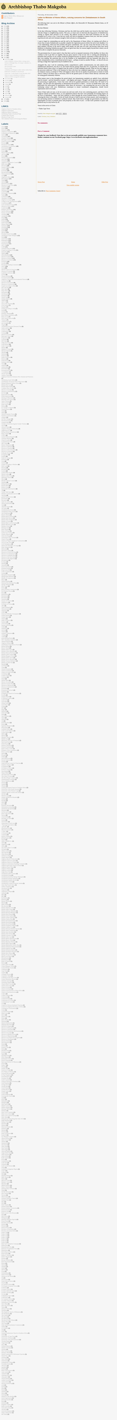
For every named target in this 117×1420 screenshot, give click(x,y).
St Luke (4, 1294)
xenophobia (5, 216)
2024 (5, 30)
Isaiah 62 (4, 1135)
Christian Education (7, 248)
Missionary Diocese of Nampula (10, 740)
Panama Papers (6, 1206)
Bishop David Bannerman (9, 920)
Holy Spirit (5, 289)
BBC (3, 894)
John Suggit (5, 1149)
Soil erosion (5, 1279)
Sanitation (4, 226)
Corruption (4, 136)
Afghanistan (5, 844)
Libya (3, 1167)
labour (3, 1393)
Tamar (3, 1307)
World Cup (4, 297)
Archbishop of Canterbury (9, 146)
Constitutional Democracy (9, 133)
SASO (3, 1268)
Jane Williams (5, 716)
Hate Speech (5, 1104)
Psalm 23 (4, 1239)
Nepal (3, 1190)
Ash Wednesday (6, 513)
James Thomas (6, 401)
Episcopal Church (6, 336)
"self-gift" (4, 826)
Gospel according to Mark (9, 286)
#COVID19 (5, 368)
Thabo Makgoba (7, 18)
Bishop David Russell (7, 924)
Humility (4, 1123)
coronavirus (5, 242)
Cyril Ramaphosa (6, 544)
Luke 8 (3, 1170)
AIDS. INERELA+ (7, 841)
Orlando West (5, 1200)
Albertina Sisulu (6, 506)
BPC (3, 896)
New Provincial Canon (10, 66)
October (7, 80)
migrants (4, 365)
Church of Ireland (6, 989)
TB (2, 490)
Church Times (5, 539)
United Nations (6, 615)
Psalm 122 (4, 1235)
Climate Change (6, 138)
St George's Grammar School (9, 1286)
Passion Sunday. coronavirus (9, 1208)
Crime (3, 1010)
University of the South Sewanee (10, 789)
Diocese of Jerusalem (7, 1029)
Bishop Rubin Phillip (7, 386)
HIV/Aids (4, 341)
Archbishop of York (7, 881)
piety (3, 1401)
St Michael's (5, 1297)
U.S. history (5, 1328)
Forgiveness (5, 338)
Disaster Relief (6, 1041)
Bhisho (3, 903)
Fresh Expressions (6, 396)
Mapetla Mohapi (6, 1175)
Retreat (3, 406)
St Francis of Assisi (7, 768)
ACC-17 (4, 302)
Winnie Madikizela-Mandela (9, 797)
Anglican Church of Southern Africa (11, 109)
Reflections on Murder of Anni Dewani (14, 71)
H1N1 (3, 1099)
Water (3, 412)
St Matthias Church (7, 1296)
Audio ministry (6, 328)
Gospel (3, 706)
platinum (4, 1403)
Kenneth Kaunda (6, 568)
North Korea (5, 743)
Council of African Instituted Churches (12, 1005)
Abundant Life (5, 198)
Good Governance (6, 141)
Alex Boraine (5, 852)
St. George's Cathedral (8, 407)
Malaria (4, 347)
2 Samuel (4, 834)
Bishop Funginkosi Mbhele (9, 925)
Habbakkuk (5, 1101)
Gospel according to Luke (9, 250)
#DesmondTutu (6, 828)
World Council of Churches (9, 269)
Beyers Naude (5, 648)
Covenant (4, 677)
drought (4, 800)
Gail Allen (4, 701)
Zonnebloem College (7, 1362)
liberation (4, 810)
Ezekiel (4, 456)
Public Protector (6, 357)
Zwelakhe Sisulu (6, 1364)
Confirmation (5, 331)
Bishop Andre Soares (7, 909)
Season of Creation (7, 601)
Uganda (4, 784)
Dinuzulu (4, 549)
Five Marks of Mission (8, 1071)
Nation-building (6, 581)
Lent (3, 175)
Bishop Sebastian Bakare (8, 950)
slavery (3, 815)
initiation (4, 1391)
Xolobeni (4, 1357)
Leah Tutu (4, 1162)
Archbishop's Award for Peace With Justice (13, 381)
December (8, 59)
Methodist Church (6, 477)
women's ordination (7, 633)
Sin (2, 1278)
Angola (4, 325)
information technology (8, 807)
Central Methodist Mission (9, 979)
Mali (3, 1174)
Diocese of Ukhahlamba (8, 687)
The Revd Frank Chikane (8, 1320)
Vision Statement (6, 174)
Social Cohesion (6, 760)
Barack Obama (6, 515)
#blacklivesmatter (6, 830)
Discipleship (5, 560)
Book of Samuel (6, 961)
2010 (5, 57)
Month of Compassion (8, 578)
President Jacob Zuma (8, 234)
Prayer (3, 128)
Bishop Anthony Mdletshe (9, 911)
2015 (5, 48)
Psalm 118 (4, 1232)
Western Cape (5, 795)
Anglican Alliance (6, 643)
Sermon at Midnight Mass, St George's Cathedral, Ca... (18, 63)
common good (5, 321)
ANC (3, 843)
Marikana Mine (6, 190)
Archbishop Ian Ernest (8, 510)
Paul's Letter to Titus (7, 748)
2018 (5, 42)
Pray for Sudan (8, 68)
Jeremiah (4, 719)
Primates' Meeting (6, 313)
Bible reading (5, 904)
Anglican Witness (6, 868)
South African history (7, 1281)
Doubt (3, 1044)
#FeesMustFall (6, 255)
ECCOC (4, 393)
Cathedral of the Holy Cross (9, 977)
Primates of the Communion (9, 750)
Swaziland (4, 227)
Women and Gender (7, 157)
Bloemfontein (5, 958)
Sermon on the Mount (7, 1276)
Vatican (4, 618)
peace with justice (6, 813)
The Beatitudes (6, 1313)
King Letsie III (6, 570)
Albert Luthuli (5, 851)
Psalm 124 (4, 1237)
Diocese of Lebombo (7, 271)
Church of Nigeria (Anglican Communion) (13, 541)
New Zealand (5, 1193)
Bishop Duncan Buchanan (9, 653)
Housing (4, 467)
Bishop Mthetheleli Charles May (10, 945)
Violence (4, 320)
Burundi (4, 664)
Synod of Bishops (6, 167)
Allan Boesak (5, 854)
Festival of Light (6, 1070)
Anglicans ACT (6, 430)
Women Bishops (6, 276)
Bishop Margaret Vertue (8, 656)
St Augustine (5, 766)
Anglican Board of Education (10, 859)
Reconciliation (5, 172)
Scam (3, 1271)
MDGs (3, 734)
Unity (3, 1334)
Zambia (4, 799)
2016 (5, 46)
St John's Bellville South (8, 1291)
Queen (3, 753)
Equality (4, 307)
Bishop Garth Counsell (8, 654)
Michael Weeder (6, 351)
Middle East (5, 739)
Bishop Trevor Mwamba (8, 659)
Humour (4, 1125)
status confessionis (7, 1412)
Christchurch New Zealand (9, 537)
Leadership (5, 208)
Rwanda (4, 755)
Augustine (4, 890)
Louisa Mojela (5, 732)
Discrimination (6, 1042)
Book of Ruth (5, 433)
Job (2, 721)
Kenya (3, 724)
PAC (3, 1201)
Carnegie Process (6, 974)
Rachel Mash (5, 485)
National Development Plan (9, 583)
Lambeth (4, 191)
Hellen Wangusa (6, 1107)
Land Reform (5, 344)
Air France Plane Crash (8, 847)
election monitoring (7, 1383)
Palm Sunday (5, 1205)
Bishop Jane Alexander (8, 932)
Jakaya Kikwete (6, 1138)
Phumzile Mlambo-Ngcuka (9, 1219)
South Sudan (5, 222)
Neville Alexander (6, 1192)
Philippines (5, 1218)
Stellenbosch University (8, 1302)
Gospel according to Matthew (10, 464)
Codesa (4, 994)
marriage (4, 1395)
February (7, 95)
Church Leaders (6, 440)
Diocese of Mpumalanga (8, 1036)
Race (3, 592)
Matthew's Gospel (6, 349)
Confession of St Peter (8, 1000)
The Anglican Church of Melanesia (11, 1312)
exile (3, 1385)
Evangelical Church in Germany (10, 693)
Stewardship (5, 771)
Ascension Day (6, 888)
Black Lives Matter (7, 956)
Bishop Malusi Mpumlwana (9, 938)
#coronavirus (5, 243)
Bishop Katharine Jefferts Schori (10, 383)
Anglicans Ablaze (6, 177)
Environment (5, 148)
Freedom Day (5, 1078)
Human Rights (5, 224)
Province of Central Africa (9, 1231)
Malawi (4, 735)
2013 (5, 51)
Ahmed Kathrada (6, 641)
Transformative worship (8, 779)
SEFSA (4, 1270)
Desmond (4, 1021)
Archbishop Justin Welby (8, 380)
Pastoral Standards (7, 747)
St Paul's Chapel (6, 769)
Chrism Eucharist (6, 669)
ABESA (4, 300)
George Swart (5, 1084)
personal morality (6, 1399)
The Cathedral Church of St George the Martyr (14, 118)
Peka (3, 1214)
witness (4, 631)
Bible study (5, 164)
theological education (7, 139)
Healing (4, 563)
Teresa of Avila (6, 1308)
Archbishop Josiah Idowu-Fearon (11, 644)
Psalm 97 (4, 1240)
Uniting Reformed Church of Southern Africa (14, 787)
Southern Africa (6, 362)
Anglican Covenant (7, 200)
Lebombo (4, 1164)
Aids (3, 505)
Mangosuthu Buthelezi (8, 576)
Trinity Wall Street (7, 492)
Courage (4, 333)
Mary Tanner (5, 1177)
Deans (3, 1018)
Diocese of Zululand (7, 451)
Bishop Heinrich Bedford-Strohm (11, 929)
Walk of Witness (6, 620)
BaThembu (5, 898)
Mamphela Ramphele (7, 575)
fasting (3, 1386)
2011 (5, 55)
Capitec (4, 972)
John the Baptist (6, 1151)
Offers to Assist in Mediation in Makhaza (15, 75)
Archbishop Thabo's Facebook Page (11, 114)
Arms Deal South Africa (8, 885)
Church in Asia (6, 987)
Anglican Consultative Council (10, 162)
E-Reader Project (6, 453)
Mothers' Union (6, 1182)
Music (3, 579)
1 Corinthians (5, 372)
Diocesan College (6, 550)
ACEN (3, 839)
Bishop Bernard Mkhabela (9, 912)
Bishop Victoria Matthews (9, 661)
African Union (5, 427)
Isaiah (3, 230)
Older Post (105, 182)
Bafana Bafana (6, 646)
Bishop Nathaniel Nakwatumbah (10, 946)
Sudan (3, 195)
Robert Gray (5, 487)
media (3, 627)
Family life (5, 1068)
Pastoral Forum (6, 1209)
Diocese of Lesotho (7, 334)
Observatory (5, 1196)
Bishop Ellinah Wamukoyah (9, 432)
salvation (4, 1409)
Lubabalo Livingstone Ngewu (10, 1169)
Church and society (7, 985)
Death (3, 679)
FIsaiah (4, 1067)
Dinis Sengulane (6, 547)
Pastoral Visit (5, 1211)
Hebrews (4, 711)
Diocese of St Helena (7, 260)
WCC (3, 1344)
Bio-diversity (5, 906)
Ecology (4, 562)
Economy (4, 170)
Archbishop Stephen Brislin (9, 880)
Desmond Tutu (6, 183)
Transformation (6, 409)
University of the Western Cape (10, 791)
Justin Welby (5, 1156)
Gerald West (5, 1086)
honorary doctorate (7, 805)
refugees (4, 417)
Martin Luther (5, 474)
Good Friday (5, 1088)
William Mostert (6, 1346)
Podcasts (4, 221)
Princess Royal (6, 1227)
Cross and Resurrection (8, 204)
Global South (5, 703)
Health (3, 229)
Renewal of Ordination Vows (9, 1248)
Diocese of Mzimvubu (8, 685)
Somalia (4, 761)
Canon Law (5, 329)
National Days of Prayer (8, 1188)
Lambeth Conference (7, 273)
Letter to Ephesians (7, 571)
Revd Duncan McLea (7, 1252)
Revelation (4, 597)
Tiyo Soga (4, 1323)
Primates (4, 1226)
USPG (3, 612)
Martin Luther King (7, 476)
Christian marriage (7, 981)
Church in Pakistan (7, 670)
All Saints (4, 508)
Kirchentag (5, 469)
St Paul (3, 274)
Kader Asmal (5, 1158)
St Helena (4, 1287)
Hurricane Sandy (6, 1127)
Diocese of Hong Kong (8, 1028)
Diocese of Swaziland (7, 282)
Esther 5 (4, 1065)
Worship (4, 495)
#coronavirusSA (6, 370)
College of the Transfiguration (10, 201)
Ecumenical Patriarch (7, 690)
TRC (3, 605)
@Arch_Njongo (6, 836)
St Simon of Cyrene (7, 604)
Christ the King (6, 536)
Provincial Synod (6, 144)
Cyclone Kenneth (6, 1011)
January (7, 97)
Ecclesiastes (5, 1052)
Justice (3, 135)
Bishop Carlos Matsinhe (8, 651)
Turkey (3, 1326)
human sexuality (6, 213)
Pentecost (4, 355)
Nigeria (4, 253)
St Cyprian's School (7, 1284)
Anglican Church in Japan (9, 860)
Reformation (5, 594)
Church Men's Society (8, 984)
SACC (3, 266)
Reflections (5, 1245)
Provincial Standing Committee (10, 265)
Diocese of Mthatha (7, 446)
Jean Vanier (5, 1148)
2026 (5, 26)
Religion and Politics (7, 209)
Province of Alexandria (8, 1229)
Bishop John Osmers (7, 933)
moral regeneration (7, 1398)
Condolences (5, 203)
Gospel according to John (8, 308)
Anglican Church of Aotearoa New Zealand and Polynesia (17, 377)
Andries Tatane (6, 375)
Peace (3, 156)
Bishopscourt (5, 528)
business (4, 622)
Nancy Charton (6, 1187)
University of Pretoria (7, 1338)
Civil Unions (5, 305)
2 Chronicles (5, 833)
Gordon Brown (6, 1089)
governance (5, 498)
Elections (4, 165)
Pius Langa (5, 586)
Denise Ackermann (7, 445)
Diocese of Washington (8, 1039)
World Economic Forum (8, 414)
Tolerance (4, 610)
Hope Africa (5, 290)
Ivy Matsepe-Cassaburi (8, 1136)
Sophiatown (5, 602)
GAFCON (4, 700)
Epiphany (4, 692)
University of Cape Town (8, 1336)
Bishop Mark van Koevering (9, 523)
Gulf (3, 1097)
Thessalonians (5, 609)
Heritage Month (6, 1109)
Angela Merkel (6, 857)
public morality (6, 1406)
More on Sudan (8, 64)
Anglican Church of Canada (9, 862)
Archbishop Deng (6, 875)
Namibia (4, 482)
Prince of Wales (6, 752)
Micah (3, 479)
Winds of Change (6, 1347)
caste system (5, 1372)
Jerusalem (4, 565)
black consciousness (7, 1370)
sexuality (4, 214)
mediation (4, 628)
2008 (5, 101)
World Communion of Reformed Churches (13, 1354)
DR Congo (4, 443)
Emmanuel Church (7, 1058)
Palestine (4, 354)
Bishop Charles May (7, 919)
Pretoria (4, 1224)
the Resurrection (6, 420)
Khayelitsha (5, 727)
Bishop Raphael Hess (7, 948)
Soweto (4, 1283)
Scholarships (5, 1273)
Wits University (6, 1351)
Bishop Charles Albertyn (8, 917)
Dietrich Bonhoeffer (7, 1023)
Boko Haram (5, 529)
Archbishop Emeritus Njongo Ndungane (12, 877)
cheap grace (5, 1377)
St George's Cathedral (7, 193)
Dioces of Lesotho (6, 682)
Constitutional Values (7, 441)
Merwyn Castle (6, 1180)
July (6, 86)
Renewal (4, 359)
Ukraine (4, 786)
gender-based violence (8, 497)
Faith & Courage (6, 458)
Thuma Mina (5, 1321)
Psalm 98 (4, 1242)
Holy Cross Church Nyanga (9, 1115)
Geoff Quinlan (5, 1083)
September (8, 82)
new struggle (5, 323)
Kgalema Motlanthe (7, 726)
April (6, 91)
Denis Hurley (5, 1019)
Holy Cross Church (7, 1114)
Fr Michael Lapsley (7, 698)
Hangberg (4, 1102)
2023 (5, 32)
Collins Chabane (6, 995)
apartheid (4, 1367)
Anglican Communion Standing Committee (13, 864)
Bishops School (6, 526)
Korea (3, 1159)
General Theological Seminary (10, 1081)
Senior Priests (5, 1274)
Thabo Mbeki (5, 773)
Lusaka (3, 573)
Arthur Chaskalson (7, 886)
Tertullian (4, 1310)
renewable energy (6, 1408)
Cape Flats (4, 971)
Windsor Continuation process (10, 493)
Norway (4, 1195)
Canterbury (5, 969)
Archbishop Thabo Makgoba (9, 235)
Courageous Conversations (9, 1008)
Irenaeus (4, 1132)
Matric (3, 1179)
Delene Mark (5, 680)
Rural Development (7, 1261)
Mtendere (4, 1183)
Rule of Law (5, 316)
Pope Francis (5, 404)
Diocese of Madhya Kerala (9, 1034)
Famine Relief (5, 696)
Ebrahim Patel (5, 1050)
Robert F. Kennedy (7, 1255)
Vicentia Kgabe (6, 1341)
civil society (5, 623)
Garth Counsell (6, 1080)
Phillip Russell (5, 484)
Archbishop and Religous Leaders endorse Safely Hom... (19, 70)
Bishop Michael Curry (8, 524)
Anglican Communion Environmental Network (14, 279)
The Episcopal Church (8, 774)
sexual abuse (5, 367)
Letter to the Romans (7, 1166)
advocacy (4, 1365)
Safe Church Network (7, 318)
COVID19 (4, 666)
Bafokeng (4, 899)
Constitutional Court (7, 1002)
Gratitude (4, 339)
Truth (3, 411)
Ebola (3, 1049)
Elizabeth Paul (5, 1055)
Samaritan (4, 599)
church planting (6, 1378)
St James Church (6, 1289)
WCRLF (4, 794)
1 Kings (4, 635)
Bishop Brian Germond (8, 516)
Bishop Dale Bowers (7, 518)
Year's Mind (5, 1359)
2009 (5, 99)
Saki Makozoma (6, 758)
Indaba (3, 219)
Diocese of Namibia (7, 448)
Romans (4, 1258)
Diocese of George (7, 390)
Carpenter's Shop (6, 976)
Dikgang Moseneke (7, 1024)
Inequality (4, 252)
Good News (5, 705)
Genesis (4, 463)
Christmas (44, 116)
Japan (3, 718)
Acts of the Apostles (7, 303)
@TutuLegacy (5, 838)
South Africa (5, 149)
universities (5, 821)
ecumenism (5, 196)
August (7, 84)
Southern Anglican (7, 765)
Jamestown (5, 1143)
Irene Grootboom (6, 1133)
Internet (4, 1130)
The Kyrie (4, 1317)
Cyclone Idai (5, 281)
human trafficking (6, 625)
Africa (3, 846)
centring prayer (6, 1375)
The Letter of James (7, 776)
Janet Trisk (4, 1146)
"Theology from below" (8, 825)
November (8, 78)
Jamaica (4, 1141)
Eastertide (4, 688)
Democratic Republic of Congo (10, 545)
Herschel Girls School (8, 399)
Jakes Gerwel (5, 1140)
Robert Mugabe (6, 1257)
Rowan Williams (6, 1260)
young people (5, 422)
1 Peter (3, 636)
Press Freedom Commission (9, 589)
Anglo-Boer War (6, 872)
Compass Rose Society (8, 115)
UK (3, 1330)
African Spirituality (7, 503)
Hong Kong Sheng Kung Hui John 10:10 (13, 1119)
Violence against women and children (12, 792)
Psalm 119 (4, 1234)
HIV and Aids (5, 287)
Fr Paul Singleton (6, 1075)
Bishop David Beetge (7, 922)
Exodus (4, 695)
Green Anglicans (6, 1094)
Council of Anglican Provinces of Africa (12, 1007)
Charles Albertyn (6, 534)
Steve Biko (5, 1304)
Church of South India (8, 672)
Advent (4, 182)
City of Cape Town (7, 542)
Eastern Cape (5, 1047)
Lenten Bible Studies (7, 472)
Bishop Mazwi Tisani (7, 940)
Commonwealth (6, 998)
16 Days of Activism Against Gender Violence (14, 424)
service (3, 630)
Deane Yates (5, 1016)
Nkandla (4, 352)
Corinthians (5, 674)
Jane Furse (4, 1145)
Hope (3, 217)
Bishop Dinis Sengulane (8, 519)
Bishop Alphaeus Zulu (8, 907)
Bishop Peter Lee (6, 385)
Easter (3, 151)
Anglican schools (6, 870)
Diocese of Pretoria (7, 258)
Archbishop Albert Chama (9, 873)
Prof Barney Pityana (7, 591)
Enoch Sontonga (6, 1060)
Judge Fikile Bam (6, 1153)
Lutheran (4, 1172)
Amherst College (6, 856)
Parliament (4, 295)
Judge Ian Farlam (6, 342)
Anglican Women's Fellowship (10, 428)
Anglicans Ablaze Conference (10, 112)
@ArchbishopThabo (7, 638)
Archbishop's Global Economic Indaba (12, 883)
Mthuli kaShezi (6, 1185)
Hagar (3, 709)
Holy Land (4, 466)
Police (3, 588)
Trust (3, 364)
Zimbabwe (52, 116)
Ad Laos (4, 154)
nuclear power (5, 812)
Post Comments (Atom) (53, 191)
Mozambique (5, 178)
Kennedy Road (6, 722)
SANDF (4, 1266)
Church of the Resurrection (9, 992)
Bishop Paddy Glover (7, 657)
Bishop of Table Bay (7, 662)
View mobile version (73, 185)
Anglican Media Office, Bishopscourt (13, 16)
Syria (3, 268)
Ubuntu (4, 782)
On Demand (5, 294)
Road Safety (5, 1253)
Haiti (3, 237)
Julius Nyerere (5, 1154)
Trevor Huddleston (7, 781)
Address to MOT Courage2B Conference (15, 77)
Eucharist (4, 261)
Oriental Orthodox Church (9, 1198)
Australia (4, 893)
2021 (5, 36)
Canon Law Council (7, 532)
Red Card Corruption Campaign (10, 1244)
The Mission (5, 1318)
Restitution (4, 596)
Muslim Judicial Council (8, 480)
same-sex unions (6, 502)
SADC (3, 756)
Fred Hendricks (6, 1076)
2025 (5, 28)
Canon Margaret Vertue (8, 966)
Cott (3, 1003)
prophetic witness (6, 1404)
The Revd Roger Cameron (9, 778)
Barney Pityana (6, 901)
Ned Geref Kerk (6, 742)
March (7, 93)
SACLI (3, 1265)
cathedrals (4, 1373)
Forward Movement (7, 1073)
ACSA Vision (5, 373)
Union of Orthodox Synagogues (10, 614)
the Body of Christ (7, 818)
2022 (5, 34)
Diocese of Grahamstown (8, 554)
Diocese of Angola (7, 1026)
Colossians (4, 997)
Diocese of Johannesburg (8, 391)
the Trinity (4, 1414)
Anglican (4, 188)
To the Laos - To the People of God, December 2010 (17, 73)
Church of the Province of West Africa (12, 990)
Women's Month (6, 1352)
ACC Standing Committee (9, 640)
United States (5, 617)
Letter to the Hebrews (7, 730)
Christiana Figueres (7, 982)
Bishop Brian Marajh (7, 914)
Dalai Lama (5, 1013)
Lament (4, 471)
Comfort (4, 169)
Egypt (3, 1054)
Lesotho (4, 263)
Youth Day (4, 1360)
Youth (3, 180)
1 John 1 (4, 831)
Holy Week (5, 1117)
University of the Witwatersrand (10, 1339)
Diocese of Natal (6, 256)
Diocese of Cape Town (8, 117)
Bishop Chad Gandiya (8, 916)
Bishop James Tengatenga (9, 930)
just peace (4, 500)
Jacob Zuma (5, 239)
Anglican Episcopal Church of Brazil (12, 865)
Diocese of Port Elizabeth (8, 450)
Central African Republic (8, 437)
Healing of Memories (7, 398)
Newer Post (41, 182)
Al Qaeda (4, 849)
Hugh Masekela (6, 1120)
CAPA (3, 247)
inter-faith (4, 159)
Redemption (5, 240)
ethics (3, 802)
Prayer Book (5, 1221)
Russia (3, 1263)
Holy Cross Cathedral (7, 1112)
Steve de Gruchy (6, 1305)
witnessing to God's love (8, 823)
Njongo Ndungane (6, 584)
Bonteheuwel (5, 959)
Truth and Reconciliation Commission (12, 1325)
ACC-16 (4, 245)
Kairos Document (6, 567)
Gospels (4, 1093)
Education (4, 130)
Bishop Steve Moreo (7, 953)
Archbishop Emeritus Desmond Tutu (11, 326)
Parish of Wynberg (7, 745)
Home (73, 182)
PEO (3, 1203)
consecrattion (5, 1382)
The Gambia (5, 1315)
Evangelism (5, 454)
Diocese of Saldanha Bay (8, 555)
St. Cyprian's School (7, 1299)
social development (7, 1411)
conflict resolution (6, 1380)
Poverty (4, 143)
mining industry (6, 299)
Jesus (48, 116)
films (3, 1388)
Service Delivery (6, 211)
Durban (4, 1045)
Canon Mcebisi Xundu (8, 968)
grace (3, 804)
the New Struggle (6, 419)
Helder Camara (6, 1106)
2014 (5, 50)
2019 (5, 40)
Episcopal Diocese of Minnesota (10, 1062)
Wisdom (4, 1349)
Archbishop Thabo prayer (9, 511)
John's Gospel (5, 403)
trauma (3, 820)
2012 (5, 53)
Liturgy (4, 312)
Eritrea (3, 1063)
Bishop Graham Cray (7, 927)
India (3, 714)
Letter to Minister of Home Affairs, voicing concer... (17, 61)
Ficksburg (4, 459)
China (3, 667)
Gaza (3, 461)
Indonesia (4, 1128)
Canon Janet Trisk (6, 964)
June (6, 88)
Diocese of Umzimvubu (8, 284)
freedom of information (8, 416)
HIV (3, 708)
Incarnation (5, 292)
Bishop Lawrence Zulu (8, 935)
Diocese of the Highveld (8, 558)
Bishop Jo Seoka (6, 521)
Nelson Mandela (6, 152)
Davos (3, 1015)
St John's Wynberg (7, 1292)
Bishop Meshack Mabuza (8, 942)
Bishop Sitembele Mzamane (9, 951)
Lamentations (5, 1161)
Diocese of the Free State (8, 557)
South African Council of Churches (11, 763)
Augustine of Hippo (7, 891)
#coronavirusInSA (6, 277)
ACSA (3, 425)
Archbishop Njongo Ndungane (10, 878)
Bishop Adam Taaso (7, 649)
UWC (3, 1331)
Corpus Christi (5, 675)
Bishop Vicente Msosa (8, 955)
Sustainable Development (8, 489)
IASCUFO (4, 713)
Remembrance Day (7, 1247)
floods (3, 1390)
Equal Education (6, 394)
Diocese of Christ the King (9, 552)
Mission (4, 232)
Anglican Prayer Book (8, 867)
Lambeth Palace (6, 729)
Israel (3, 310)
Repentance (5, 1250)
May (6, 89)
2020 (5, 38)
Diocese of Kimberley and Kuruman (11, 1031)
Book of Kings (6, 531)
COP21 (4, 435)
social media (5, 817)
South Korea (5, 360)
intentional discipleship (8, 808)
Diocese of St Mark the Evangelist (11, 1037)
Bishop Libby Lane (7, 937)
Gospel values (5, 1091)
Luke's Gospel (5, 346)
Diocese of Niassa (6, 206)
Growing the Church (7, 1096)
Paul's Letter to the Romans (9, 1213)
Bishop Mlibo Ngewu (7, 943)
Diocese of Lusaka (7, 1032)
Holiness (4, 1110)
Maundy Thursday (6, 737)
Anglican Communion (8, 110)
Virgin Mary (5, 1343)
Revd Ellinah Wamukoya (8, 315)
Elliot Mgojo (5, 1057)
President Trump (6, 1222)
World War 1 (5, 1356)
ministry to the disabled (8, 1396)
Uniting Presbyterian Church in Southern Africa (14, 1333)
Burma (3, 963)
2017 (5, 44)
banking (4, 1369)
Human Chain (5, 1122)
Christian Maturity (7, 438)
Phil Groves (5, 1216)
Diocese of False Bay (7, 683)
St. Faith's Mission (7, 1300)
